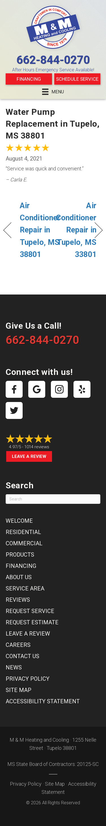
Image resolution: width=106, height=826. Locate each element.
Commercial (24, 543)
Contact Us (22, 656)
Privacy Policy (27, 678)
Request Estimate (32, 622)
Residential (23, 532)
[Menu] (53, 92)
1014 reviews (36, 446)
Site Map (18, 690)
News (14, 667)
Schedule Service (77, 79)
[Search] (53, 499)
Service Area (25, 588)
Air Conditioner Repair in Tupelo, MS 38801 (40, 230)
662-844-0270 (53, 60)
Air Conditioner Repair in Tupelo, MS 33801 (76, 230)
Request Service (30, 611)
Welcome (19, 520)
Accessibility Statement (43, 701)
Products (20, 554)
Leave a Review (29, 456)
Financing (29, 79)
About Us (19, 577)
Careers (18, 645)
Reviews (18, 599)
